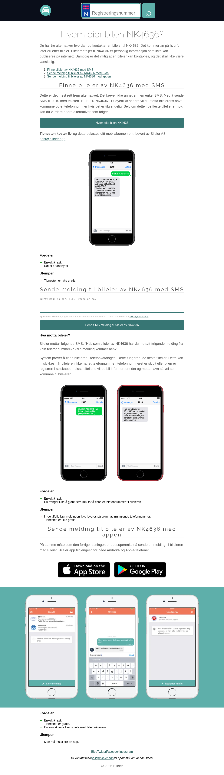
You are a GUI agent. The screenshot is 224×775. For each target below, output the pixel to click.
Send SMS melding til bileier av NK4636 (112, 327)
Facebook (112, 754)
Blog (94, 754)
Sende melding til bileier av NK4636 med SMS (78, 73)
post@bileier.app (52, 139)
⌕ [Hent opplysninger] (149, 12)
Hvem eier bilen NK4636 (112, 122)
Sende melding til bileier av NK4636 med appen (79, 76)
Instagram (126, 754)
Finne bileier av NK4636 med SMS (70, 69)
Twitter (101, 754)
